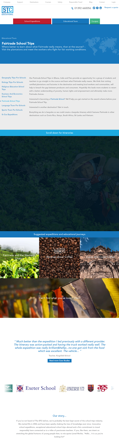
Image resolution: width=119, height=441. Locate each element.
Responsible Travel (75, 2)
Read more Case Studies (59, 360)
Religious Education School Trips (13, 88)
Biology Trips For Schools (12, 82)
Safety (60, 2)
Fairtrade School (57, 99)
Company (7, 2)
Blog (90, 2)
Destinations (34, 2)
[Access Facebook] (97, 8)
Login (114, 2)
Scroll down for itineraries (59, 132)
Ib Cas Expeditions (10, 114)
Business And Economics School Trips (12, 95)
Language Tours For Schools (13, 105)
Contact (102, 2)
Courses (48, 2)
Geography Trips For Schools (14, 78)
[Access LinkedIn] (100, 8)
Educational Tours (9, 38)
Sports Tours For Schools (12, 110)
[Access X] (94, 8)
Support (20, 2)
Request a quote (111, 7)
